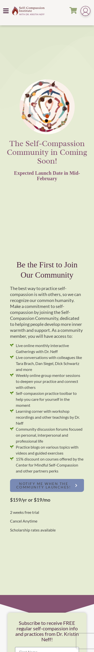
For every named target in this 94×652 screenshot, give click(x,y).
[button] (6, 10)
